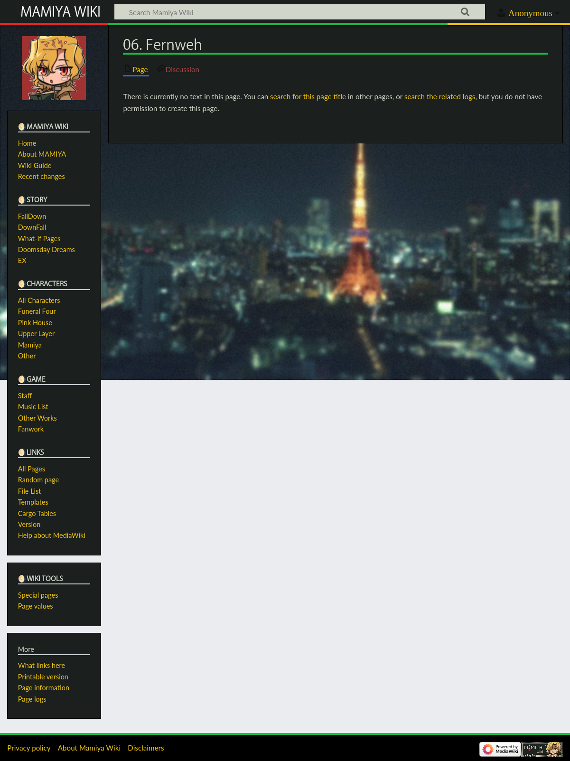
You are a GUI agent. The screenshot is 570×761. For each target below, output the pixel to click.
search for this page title (308, 96)
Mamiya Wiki (60, 11)
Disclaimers (146, 747)
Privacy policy (28, 747)
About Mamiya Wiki (89, 747)
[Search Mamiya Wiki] (299, 11)
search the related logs (440, 96)
